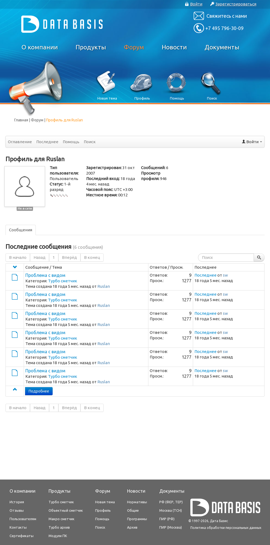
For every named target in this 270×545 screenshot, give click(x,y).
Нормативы (137, 502)
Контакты (18, 527)
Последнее (47, 141)
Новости (174, 47)
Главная (21, 120)
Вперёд (69, 257)
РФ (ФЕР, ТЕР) (171, 502)
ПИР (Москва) (170, 527)
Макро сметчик (61, 519)
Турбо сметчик (62, 281)
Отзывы (17, 510)
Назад (40, 257)
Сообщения (20, 229)
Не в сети (25, 208)
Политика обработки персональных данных (225, 527)
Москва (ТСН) (170, 510)
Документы (222, 47)
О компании (40, 47)
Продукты (91, 47)
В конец (92, 257)
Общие (133, 510)
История (17, 502)
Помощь (71, 141)
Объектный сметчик (66, 510)
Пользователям (23, 519)
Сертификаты (22, 536)
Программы (137, 519)
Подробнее (39, 391)
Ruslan (103, 286)
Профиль (103, 510)
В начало (17, 257)
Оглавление (20, 141)
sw (225, 275)
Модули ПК (58, 536)
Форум (134, 47)
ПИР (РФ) (167, 519)
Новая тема (105, 502)
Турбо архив (59, 527)
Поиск (90, 141)
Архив (132, 527)
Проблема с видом (45, 275)
